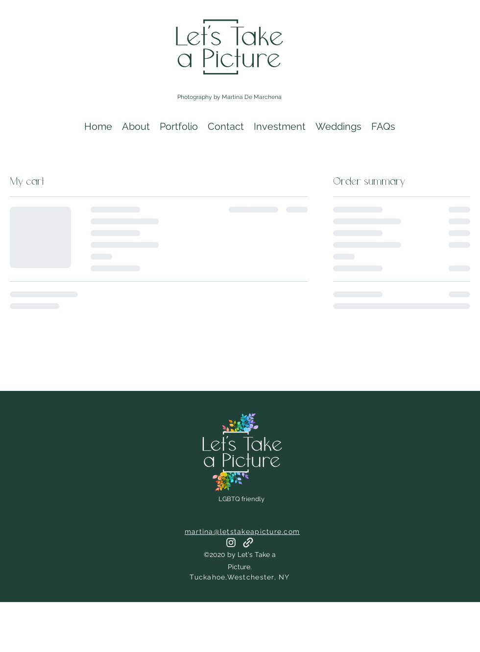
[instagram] (231, 542)
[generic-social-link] (248, 542)
